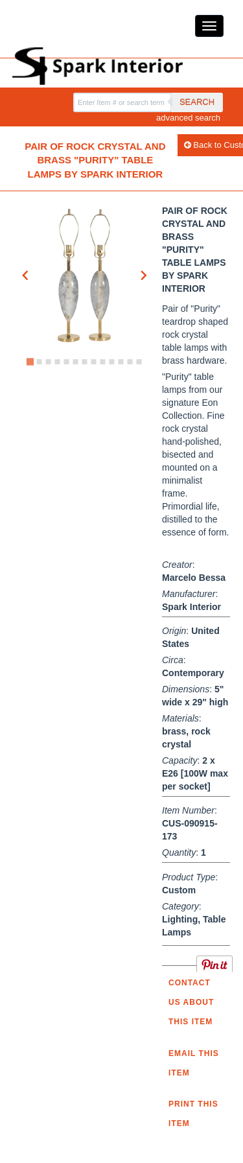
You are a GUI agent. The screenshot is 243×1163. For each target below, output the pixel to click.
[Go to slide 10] (111, 361)
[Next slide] (143, 275)
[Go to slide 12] (129, 361)
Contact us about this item (191, 1002)
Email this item (193, 1063)
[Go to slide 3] (48, 361)
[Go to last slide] (25, 275)
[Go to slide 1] (29, 362)
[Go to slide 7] (84, 361)
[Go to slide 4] (57, 361)
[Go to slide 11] (120, 361)
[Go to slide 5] (66, 361)
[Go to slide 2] (38, 361)
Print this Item (193, 1113)
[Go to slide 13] (138, 361)
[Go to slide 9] (102, 361)
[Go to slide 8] (93, 361)
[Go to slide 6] (75, 361)
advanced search (188, 118)
